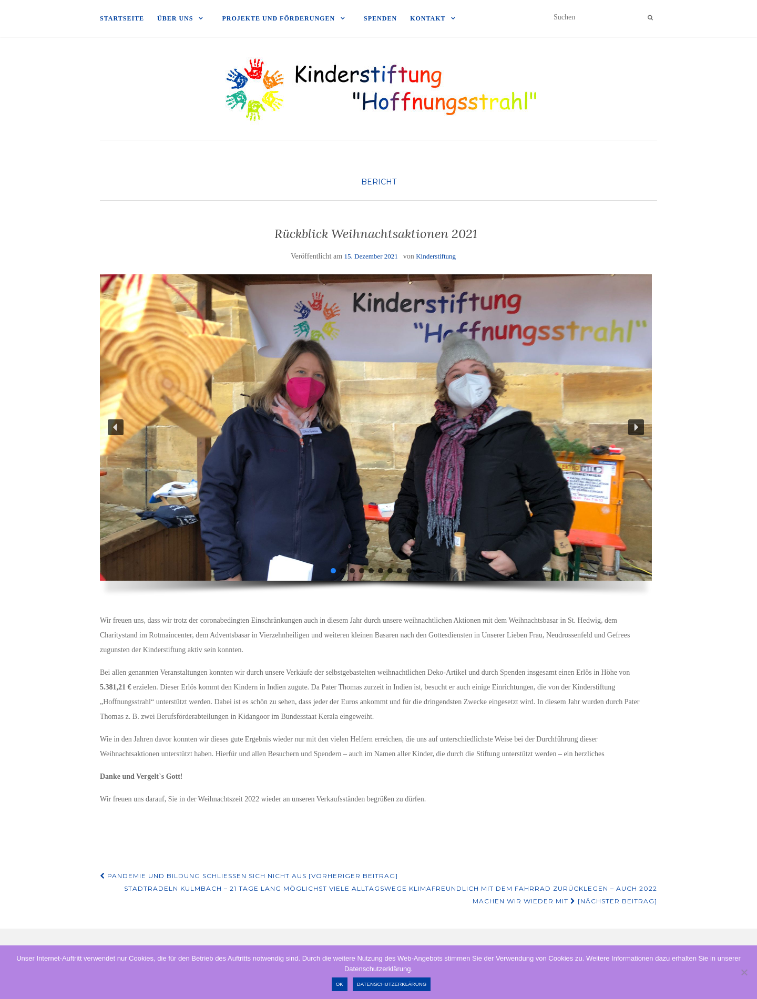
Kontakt (427, 18)
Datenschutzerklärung (392, 984)
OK (339, 984)
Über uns (175, 18)
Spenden (380, 18)
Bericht (378, 182)
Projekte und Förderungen (278, 18)
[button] (116, 427)
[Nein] (744, 972)
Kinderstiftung (436, 256)
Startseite (122, 18)
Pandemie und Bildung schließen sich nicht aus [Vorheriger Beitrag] (249, 876)
